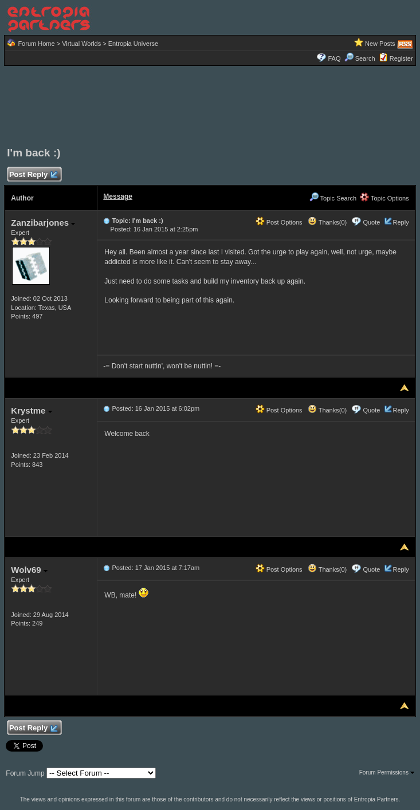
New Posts (380, 43)
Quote (371, 222)
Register (401, 58)
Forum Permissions (386, 772)
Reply (401, 222)
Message (117, 196)
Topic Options (384, 198)
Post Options (279, 222)
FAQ (334, 58)
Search (359, 58)
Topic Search (332, 198)
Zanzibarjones (43, 222)
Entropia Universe (133, 43)
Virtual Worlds (81, 43)
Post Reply (32, 175)
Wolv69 (29, 570)
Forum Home (36, 43)
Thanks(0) (327, 222)
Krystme (31, 410)
